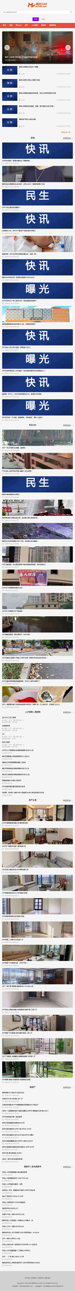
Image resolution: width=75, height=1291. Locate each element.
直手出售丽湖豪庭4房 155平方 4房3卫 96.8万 (17, 1141)
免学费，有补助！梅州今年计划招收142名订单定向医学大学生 (23, 792)
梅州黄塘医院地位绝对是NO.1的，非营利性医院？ (19, 324)
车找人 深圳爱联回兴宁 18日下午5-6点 (15, 1178)
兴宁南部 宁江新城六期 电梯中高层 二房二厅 (17, 1033)
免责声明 (41, 1278)
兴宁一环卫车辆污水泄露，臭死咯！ (14, 448)
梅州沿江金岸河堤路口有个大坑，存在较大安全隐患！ (20, 541)
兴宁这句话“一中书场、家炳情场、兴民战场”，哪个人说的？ (22, 417)
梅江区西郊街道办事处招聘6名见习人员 (15, 768)
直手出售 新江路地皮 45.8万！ (12, 1153)
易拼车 (43, 25)
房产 (26, 25)
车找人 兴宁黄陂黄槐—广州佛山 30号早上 (16, 1250)
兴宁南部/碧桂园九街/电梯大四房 (13, 916)
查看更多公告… (66, 132)
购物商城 (52, 25)
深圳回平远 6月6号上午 (10, 1208)
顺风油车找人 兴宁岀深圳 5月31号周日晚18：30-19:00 (20, 1232)
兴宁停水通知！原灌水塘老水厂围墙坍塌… (16, 161)
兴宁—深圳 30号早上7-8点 (11, 1238)
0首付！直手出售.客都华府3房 (12, 1159)
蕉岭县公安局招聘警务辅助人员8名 (14, 762)
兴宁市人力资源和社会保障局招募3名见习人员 (17, 750)
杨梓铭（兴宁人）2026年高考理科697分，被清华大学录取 (22, 394)
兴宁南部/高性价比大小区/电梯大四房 (14, 893)
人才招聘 (34, 25)
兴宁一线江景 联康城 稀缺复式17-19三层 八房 (17, 986)
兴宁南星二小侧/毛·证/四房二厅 (12, 940)
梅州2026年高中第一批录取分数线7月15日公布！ (18, 277)
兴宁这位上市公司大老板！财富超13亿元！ (16, 347)
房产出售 (33, 800)
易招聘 (37, 712)
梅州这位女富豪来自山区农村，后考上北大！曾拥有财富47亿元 (23, 184)
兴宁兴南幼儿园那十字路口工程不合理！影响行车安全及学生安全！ (25, 658)
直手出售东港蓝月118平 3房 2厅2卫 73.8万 (16, 1129)
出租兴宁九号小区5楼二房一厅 (12, 1099)
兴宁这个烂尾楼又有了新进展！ (12, 611)
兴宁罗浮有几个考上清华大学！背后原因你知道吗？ (19, 301)
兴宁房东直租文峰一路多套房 (12, 1117)
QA (3, 734)
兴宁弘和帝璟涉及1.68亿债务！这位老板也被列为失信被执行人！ (24, 371)
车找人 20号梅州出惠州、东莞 (12, 1184)
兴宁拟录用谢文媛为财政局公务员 (13, 786)
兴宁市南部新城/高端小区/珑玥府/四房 (15, 823)
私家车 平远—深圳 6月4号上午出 (13, 1214)
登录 (35, 19)
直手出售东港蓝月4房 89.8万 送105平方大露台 (18, 1135)
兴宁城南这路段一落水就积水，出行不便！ (16, 634)
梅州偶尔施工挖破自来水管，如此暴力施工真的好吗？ (20, 518)
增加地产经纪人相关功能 (27, 119)
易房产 (33, 1087)
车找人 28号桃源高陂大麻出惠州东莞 (14, 1172)
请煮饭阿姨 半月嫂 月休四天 (11, 780)
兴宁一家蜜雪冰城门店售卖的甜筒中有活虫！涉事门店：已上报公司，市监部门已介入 (31, 704)
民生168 (19, 25)
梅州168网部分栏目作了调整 (28, 67)
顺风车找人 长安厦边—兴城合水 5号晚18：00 (17, 1220)
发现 (10, 25)
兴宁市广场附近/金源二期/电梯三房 (14, 846)
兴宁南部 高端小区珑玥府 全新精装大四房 (16, 1079)
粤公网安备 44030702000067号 (53, 1286)
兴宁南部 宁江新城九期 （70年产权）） (15, 963)
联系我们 (34, 1278)
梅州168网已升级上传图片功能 (29, 80)
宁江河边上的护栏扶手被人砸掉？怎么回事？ (17, 471)
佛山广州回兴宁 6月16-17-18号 (12, 1196)
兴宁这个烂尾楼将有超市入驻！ (12, 588)
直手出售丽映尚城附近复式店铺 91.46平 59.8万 (18, 1147)
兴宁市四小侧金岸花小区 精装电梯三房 (15, 869)
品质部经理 (6, 726)
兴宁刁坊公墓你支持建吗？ (11, 207)
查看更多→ (68, 138)
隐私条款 (48, 1278)
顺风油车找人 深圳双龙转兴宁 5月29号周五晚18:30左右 (21, 1263)
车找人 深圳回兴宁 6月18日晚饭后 (13, 1202)
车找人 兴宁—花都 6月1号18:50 (13, 1226)
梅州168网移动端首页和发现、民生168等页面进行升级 (37, 93)
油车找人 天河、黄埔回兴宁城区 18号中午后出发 (18, 1190)
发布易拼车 (36, 1167)
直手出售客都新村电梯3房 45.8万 (13, 1123)
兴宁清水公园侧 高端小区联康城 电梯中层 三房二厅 (19, 1009)
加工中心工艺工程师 (9, 717)
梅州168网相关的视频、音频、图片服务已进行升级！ (37, 106)
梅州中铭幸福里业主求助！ (11, 494)
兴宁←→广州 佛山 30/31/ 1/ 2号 (13, 1256)
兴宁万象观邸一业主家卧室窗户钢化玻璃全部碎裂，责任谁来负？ (24, 564)
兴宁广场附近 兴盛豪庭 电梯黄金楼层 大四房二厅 (18, 1056)
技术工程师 (6, 742)
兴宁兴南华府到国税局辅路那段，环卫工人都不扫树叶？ (21, 681)
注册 (43, 19)
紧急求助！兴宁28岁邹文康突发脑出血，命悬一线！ (19, 254)
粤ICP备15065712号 (26, 1286)
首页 (4, 25)
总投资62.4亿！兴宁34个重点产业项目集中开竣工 (19, 231)
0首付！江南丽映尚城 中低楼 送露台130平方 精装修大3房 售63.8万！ (25, 1111)
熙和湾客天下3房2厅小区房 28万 (13, 1093)
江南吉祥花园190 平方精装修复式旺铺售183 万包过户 (20, 1105)
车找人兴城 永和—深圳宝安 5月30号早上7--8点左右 (19, 1244)
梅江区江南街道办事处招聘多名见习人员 (15, 774)
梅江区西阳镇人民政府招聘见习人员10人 (16, 756)
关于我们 (27, 1278)
